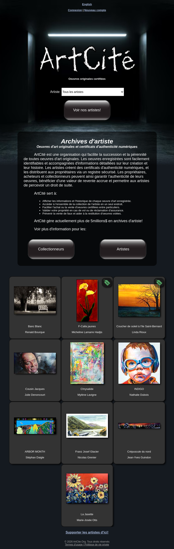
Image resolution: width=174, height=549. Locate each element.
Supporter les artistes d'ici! (87, 532)
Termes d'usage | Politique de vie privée (87, 544)
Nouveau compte (95, 10)
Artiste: (55, 92)
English (87, 4)
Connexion (75, 10)
